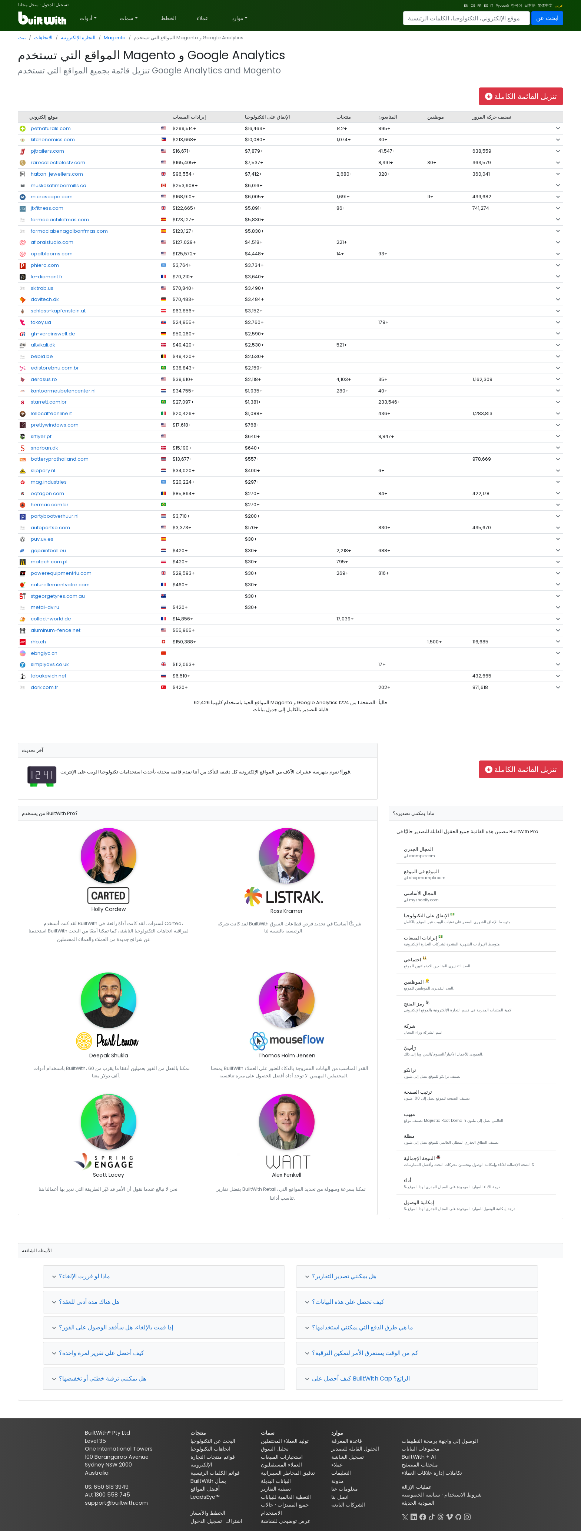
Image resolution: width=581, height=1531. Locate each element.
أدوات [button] (86, 18)
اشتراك (234, 1521)
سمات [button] (126, 18)
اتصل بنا (340, 1497)
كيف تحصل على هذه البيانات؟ (344, 1302)
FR (479, 5)
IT (491, 5)
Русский (502, 5)
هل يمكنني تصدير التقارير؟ (340, 1276)
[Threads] (440, 1516)
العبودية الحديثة (418, 1503)
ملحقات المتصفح (420, 1464)
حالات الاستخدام (271, 1509)
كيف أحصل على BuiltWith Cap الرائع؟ (357, 1378)
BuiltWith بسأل (208, 1481)
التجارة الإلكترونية (78, 37)
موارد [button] (237, 18)
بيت (22, 37)
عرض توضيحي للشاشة (286, 1521)
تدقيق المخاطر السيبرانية (288, 1473)
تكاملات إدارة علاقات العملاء (432, 1473)
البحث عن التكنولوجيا (212, 1441)
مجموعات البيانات (420, 1448)
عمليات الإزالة (417, 1487)
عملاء (202, 18)
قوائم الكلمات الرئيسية (215, 1473)
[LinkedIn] (414, 1516)
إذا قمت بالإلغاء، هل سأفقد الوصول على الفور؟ (112, 1327)
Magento (115, 37)
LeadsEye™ (204, 1497)
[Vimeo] (449, 1516)
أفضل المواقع (205, 1488)
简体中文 (545, 5)
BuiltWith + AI (419, 1457)
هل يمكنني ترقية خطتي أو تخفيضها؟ (99, 1378)
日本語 (529, 5)
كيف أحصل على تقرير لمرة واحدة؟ (98, 1353)
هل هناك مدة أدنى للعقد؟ (85, 1302)
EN (466, 5)
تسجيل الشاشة (347, 1457)
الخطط (168, 18)
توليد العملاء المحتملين (285, 1441)
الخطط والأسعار (207, 1513)
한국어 (516, 5)
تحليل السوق (275, 1448)
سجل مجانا (28, 4)
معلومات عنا (344, 1488)
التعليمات (341, 1473)
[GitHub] (458, 1516)
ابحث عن (547, 18)
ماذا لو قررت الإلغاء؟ (81, 1276)
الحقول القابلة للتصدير (355, 1448)
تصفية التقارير (276, 1488)
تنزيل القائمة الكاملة (521, 96)
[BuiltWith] (43, 18)
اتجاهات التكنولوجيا (210, 1448)
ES (486, 5)
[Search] (466, 18)
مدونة (337, 1481)
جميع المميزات (293, 1504)
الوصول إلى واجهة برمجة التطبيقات (440, 1441)
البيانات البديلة (276, 1481)
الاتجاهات (43, 37)
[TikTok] (431, 1516)
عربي (559, 5)
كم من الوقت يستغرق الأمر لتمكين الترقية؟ (361, 1353)
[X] (405, 1516)
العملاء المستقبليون (281, 1464)
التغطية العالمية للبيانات (286, 1497)
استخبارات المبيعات (282, 1457)
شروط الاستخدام (463, 1494)
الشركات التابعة (348, 1504)
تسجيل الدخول (55, 4)
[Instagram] (467, 1516)
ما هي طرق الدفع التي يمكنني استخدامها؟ (359, 1327)
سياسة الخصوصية (421, 1494)
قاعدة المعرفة (346, 1441)
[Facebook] (422, 1516)
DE (473, 5)
